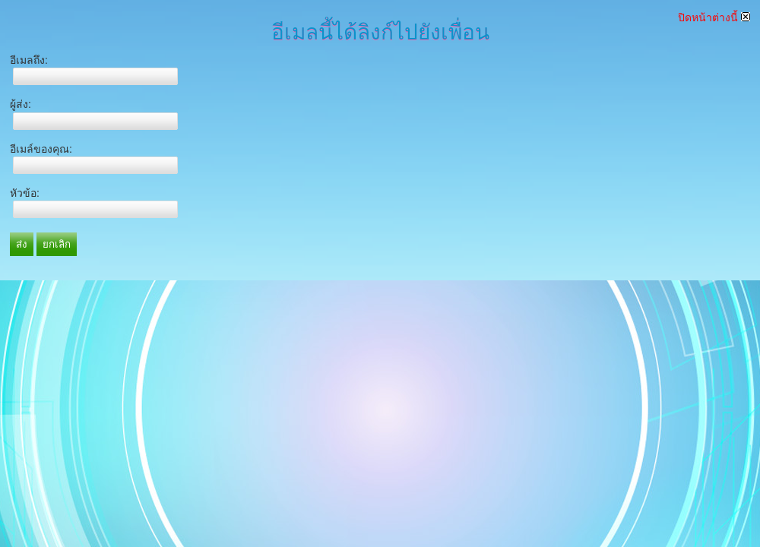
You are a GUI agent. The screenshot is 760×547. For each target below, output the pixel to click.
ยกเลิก (57, 244)
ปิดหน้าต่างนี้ (714, 17)
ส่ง (21, 244)
